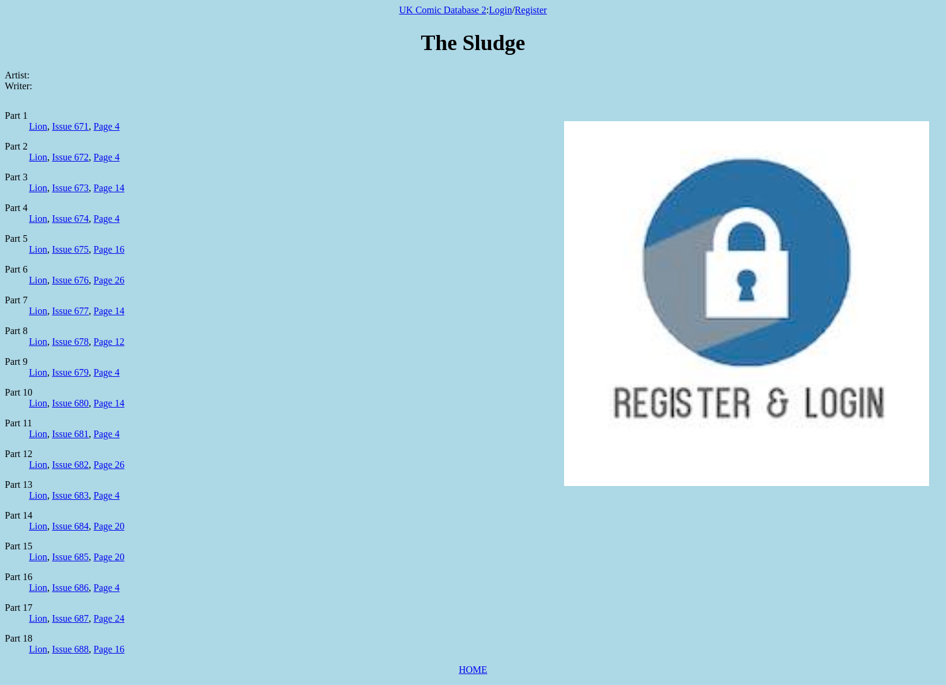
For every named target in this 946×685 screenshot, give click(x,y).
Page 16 (109, 249)
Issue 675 (70, 249)
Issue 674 (70, 218)
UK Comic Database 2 (442, 10)
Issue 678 (70, 341)
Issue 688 (70, 649)
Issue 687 (70, 618)
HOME (473, 669)
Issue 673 (70, 188)
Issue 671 (70, 126)
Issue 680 (70, 403)
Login (500, 10)
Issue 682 (70, 464)
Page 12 (109, 341)
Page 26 (109, 280)
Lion (38, 126)
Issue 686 (70, 587)
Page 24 (109, 618)
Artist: (17, 75)
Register (531, 10)
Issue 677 (70, 311)
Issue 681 (70, 434)
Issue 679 (70, 372)
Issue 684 (70, 526)
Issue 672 (70, 157)
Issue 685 (70, 557)
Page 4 (106, 126)
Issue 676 (70, 280)
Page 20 (109, 526)
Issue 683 (70, 495)
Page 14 (109, 188)
